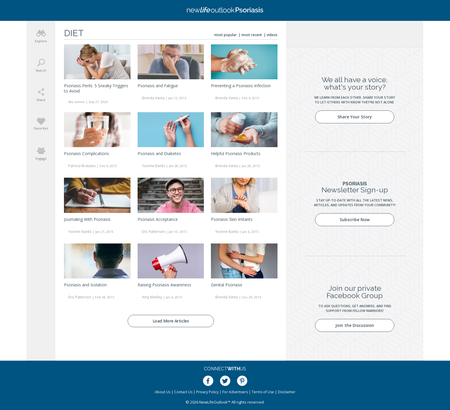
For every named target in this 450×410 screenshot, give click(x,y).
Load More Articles (171, 321)
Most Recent (251, 34)
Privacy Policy (207, 391)
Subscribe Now (355, 219)
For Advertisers (235, 391)
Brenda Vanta (153, 97)
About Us (162, 391)
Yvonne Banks (153, 165)
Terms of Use (263, 391)
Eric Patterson (153, 231)
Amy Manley (152, 297)
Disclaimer (286, 391)
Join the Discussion (354, 325)
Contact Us (183, 391)
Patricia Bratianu (82, 165)
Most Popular (225, 34)
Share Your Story (354, 117)
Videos (272, 34)
